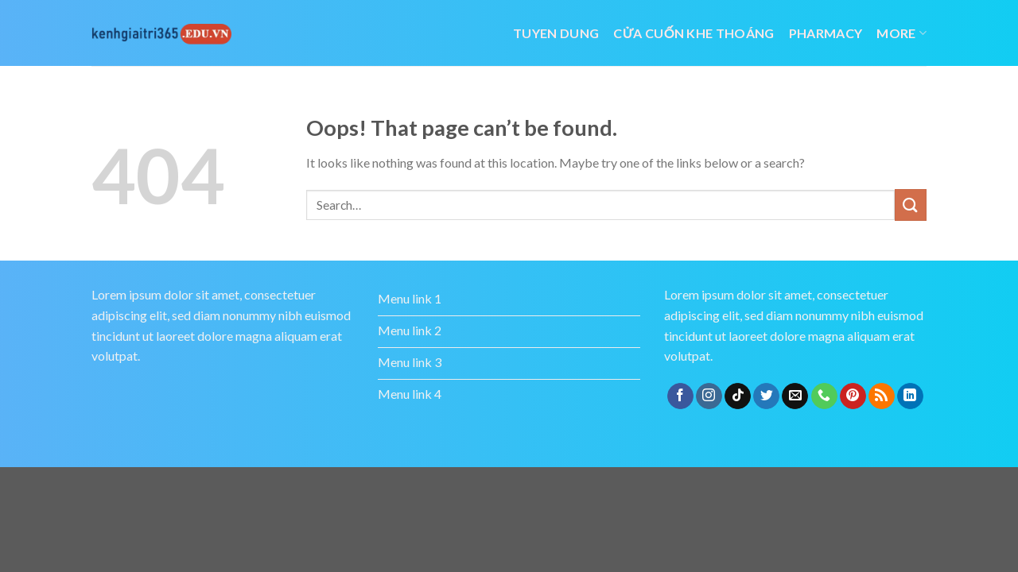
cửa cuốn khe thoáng (693, 33)
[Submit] (911, 204)
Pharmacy (826, 33)
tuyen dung (556, 33)
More (901, 33)
